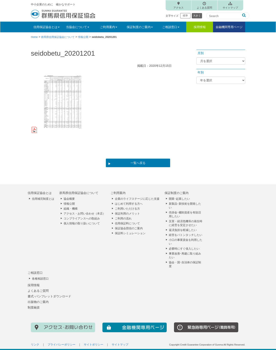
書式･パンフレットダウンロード (49, 296)
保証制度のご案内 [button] (140, 27)
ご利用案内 (118, 193)
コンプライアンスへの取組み (82, 218)
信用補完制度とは (43, 198)
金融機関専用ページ (229, 27)
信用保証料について (127, 223)
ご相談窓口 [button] (170, 27)
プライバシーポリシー (61, 344)
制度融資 (34, 307)
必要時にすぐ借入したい (184, 248)
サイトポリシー (93, 344)
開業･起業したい (179, 198)
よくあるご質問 (38, 290)
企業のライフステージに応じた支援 (137, 198)
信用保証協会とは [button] (46, 27)
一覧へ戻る (138, 163)
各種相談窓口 (40, 278)
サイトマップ (230, 7)
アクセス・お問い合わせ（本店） (84, 213)
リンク (35, 344)
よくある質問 (204, 7)
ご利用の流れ (123, 218)
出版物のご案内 (38, 302)
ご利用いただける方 (127, 208)
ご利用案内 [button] (108, 27)
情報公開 (69, 203)
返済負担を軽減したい (183, 230)
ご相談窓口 (35, 272)
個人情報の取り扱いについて (82, 223)
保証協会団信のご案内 (129, 228)
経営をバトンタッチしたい (185, 235)
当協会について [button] (77, 27)
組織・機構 (71, 208)
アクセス (178, 7)
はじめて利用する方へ (129, 203)
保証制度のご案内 (177, 193)
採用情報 (200, 27)
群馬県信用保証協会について (78, 193)
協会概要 (69, 198)
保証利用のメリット (127, 213)
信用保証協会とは (40, 193)
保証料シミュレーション (130, 233)
